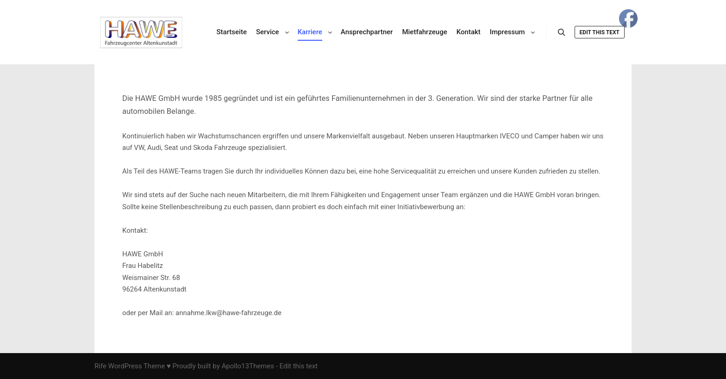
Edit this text (600, 32)
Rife (100, 366)
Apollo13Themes (247, 366)
